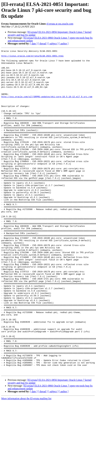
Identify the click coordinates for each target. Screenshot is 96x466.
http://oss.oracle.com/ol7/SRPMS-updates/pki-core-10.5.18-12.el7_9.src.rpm (46, 106)
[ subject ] (53, 43)
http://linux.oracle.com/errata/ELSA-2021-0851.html (32, 57)
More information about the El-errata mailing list (26, 463)
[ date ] (33, 43)
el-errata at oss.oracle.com (59, 23)
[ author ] (64, 43)
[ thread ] (42, 43)
